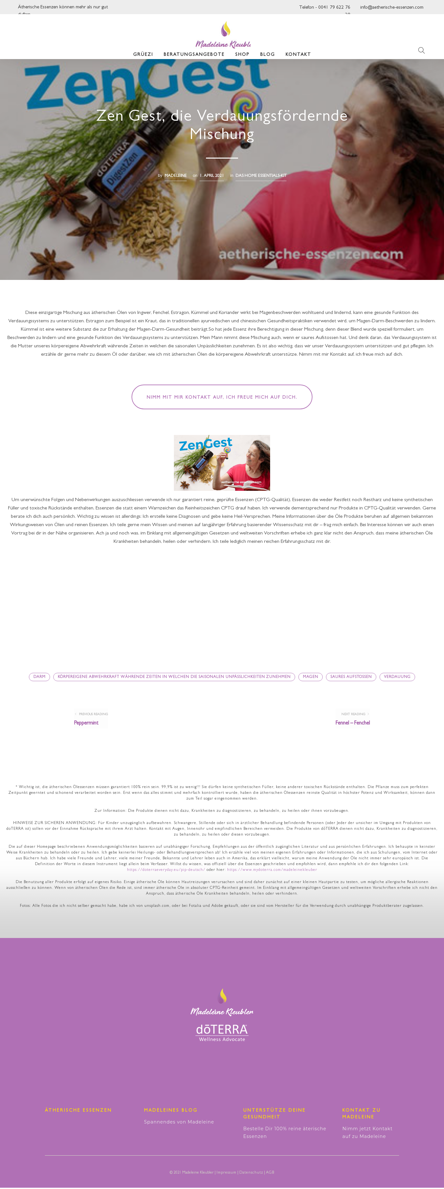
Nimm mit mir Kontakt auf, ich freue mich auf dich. (222, 397)
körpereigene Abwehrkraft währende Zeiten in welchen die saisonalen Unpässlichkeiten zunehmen (174, 677)
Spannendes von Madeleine (179, 1123)
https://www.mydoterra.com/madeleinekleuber (272, 871)
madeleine (176, 176)
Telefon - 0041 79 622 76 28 (324, 9)
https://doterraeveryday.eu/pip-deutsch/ (166, 871)
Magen (310, 677)
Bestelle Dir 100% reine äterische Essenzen (284, 1134)
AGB (270, 1174)
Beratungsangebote (194, 51)
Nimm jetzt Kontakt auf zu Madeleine (367, 1134)
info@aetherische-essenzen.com (391, 7)
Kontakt (298, 51)
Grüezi (143, 51)
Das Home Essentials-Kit (260, 176)
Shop (242, 51)
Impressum (226, 1174)
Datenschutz (251, 1174)
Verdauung (397, 677)
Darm (39, 677)
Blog (267, 51)
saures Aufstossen (351, 677)
